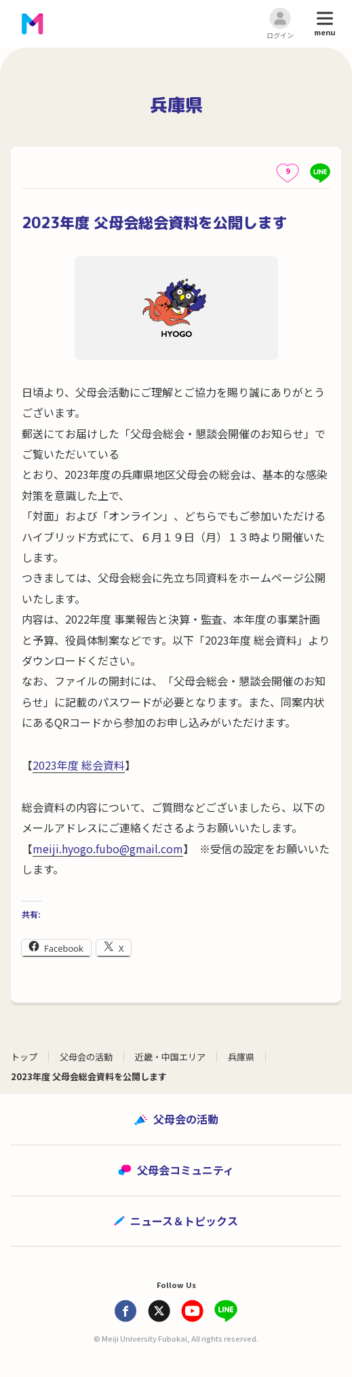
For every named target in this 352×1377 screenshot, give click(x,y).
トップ (24, 1056)
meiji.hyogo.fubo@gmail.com (108, 848)
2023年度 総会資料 (79, 765)
